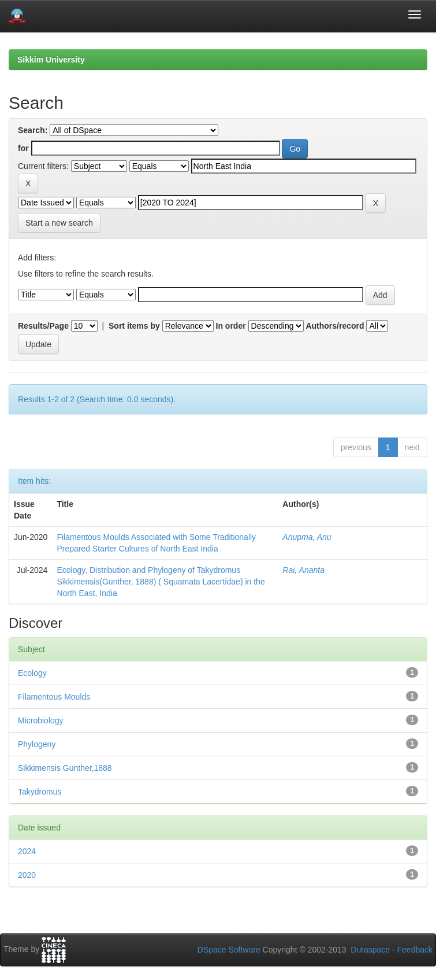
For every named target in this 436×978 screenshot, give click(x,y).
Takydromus (39, 791)
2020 (27, 875)
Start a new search (59, 222)
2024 (27, 851)
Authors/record (334, 325)
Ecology (32, 673)
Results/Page (43, 325)
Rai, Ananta (303, 570)
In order (231, 325)
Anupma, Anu (306, 537)
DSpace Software (228, 949)
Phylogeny (36, 744)
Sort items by (134, 325)
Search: (32, 130)
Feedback (415, 949)
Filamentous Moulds (54, 696)
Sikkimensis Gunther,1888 (65, 768)
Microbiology (41, 720)
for (23, 148)
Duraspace (370, 949)
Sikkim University (51, 59)
